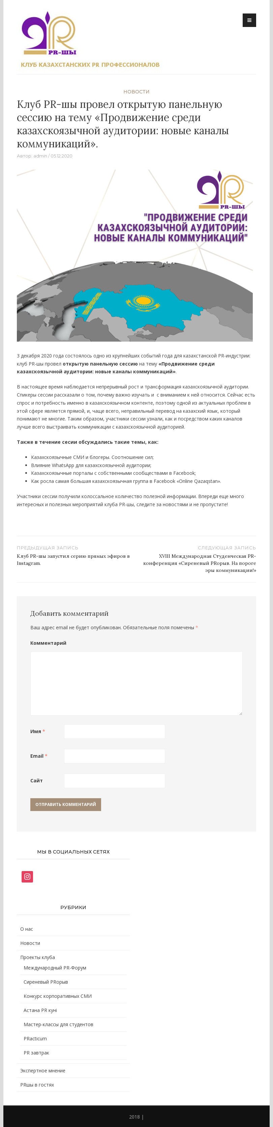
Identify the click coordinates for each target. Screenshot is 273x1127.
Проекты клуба (37, 957)
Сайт (36, 780)
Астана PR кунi (40, 1010)
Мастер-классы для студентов (58, 1024)
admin (40, 155)
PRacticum (35, 1038)
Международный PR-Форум (55, 967)
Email (39, 756)
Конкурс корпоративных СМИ (58, 996)
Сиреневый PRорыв (46, 982)
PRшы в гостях (37, 1084)
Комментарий (47, 643)
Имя (37, 731)
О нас (26, 929)
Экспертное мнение (42, 1070)
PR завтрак (36, 1052)
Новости (136, 92)
